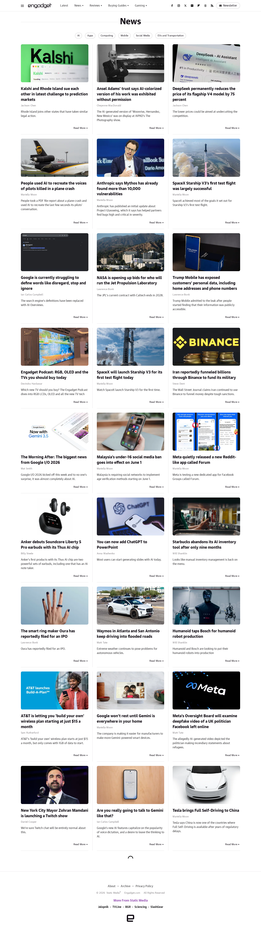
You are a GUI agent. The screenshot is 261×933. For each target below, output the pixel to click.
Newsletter (228, 5)
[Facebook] (172, 5)
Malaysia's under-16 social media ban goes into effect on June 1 (129, 459)
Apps (90, 35)
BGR (128, 907)
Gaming (140, 5)
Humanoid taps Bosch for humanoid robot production (204, 633)
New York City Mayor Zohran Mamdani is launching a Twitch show (54, 813)
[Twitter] (185, 5)
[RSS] (212, 5)
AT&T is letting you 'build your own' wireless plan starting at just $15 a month (52, 721)
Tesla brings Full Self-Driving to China (206, 810)
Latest (64, 5)
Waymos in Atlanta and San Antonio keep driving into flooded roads (128, 633)
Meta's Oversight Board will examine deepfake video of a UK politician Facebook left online (205, 721)
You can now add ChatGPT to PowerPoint (122, 544)
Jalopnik (103, 907)
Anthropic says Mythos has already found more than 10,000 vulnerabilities (127, 188)
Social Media (143, 35)
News (77, 5)
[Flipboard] (198, 5)
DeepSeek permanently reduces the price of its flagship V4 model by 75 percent (204, 94)
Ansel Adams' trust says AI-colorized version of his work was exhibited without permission (129, 94)
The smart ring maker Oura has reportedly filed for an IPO (48, 633)
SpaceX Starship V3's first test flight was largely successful (204, 186)
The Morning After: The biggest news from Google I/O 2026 (54, 459)
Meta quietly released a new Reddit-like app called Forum (204, 459)
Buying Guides (117, 5)
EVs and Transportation (171, 35)
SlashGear (156, 907)
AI (78, 35)
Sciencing (141, 907)
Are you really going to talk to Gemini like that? (130, 813)
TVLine (116, 907)
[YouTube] (192, 5)
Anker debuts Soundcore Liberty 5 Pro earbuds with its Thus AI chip (51, 544)
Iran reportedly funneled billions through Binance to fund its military (204, 375)
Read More (79, 128)
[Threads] (205, 5)
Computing (107, 35)
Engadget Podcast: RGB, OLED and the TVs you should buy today (54, 375)
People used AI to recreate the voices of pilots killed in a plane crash (53, 186)
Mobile (124, 35)
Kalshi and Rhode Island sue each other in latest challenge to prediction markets (54, 94)
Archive (125, 886)
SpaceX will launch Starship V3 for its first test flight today (129, 375)
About (111, 886)
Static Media (113, 893)
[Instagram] (178, 5)
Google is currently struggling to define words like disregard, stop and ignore (53, 283)
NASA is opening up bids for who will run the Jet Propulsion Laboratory (129, 280)
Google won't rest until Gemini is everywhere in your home (126, 718)
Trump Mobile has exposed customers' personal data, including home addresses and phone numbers (205, 283)
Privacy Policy (144, 886)
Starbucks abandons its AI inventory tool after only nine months (204, 544)
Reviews (95, 5)
